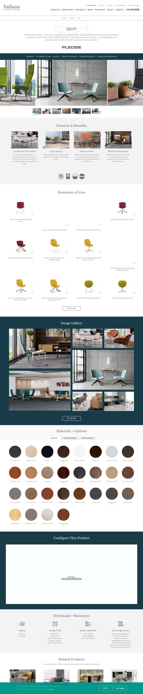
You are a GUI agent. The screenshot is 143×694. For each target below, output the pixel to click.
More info (51, 689)
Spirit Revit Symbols (55, 640)
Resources (100, 10)
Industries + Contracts (74, 10)
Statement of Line (43, 56)
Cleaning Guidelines (88, 636)
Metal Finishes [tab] (87, 438)
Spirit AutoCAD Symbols (55, 638)
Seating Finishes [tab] (70, 438)
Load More (71, 308)
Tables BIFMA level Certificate (121, 643)
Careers (110, 5)
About (110, 10)
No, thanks (120, 688)
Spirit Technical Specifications (121, 634)
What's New (22, 634)
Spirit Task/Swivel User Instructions (120, 645)
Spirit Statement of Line (55, 643)
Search (102, 5)
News (90, 10)
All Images (22, 636)
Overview (30, 56)
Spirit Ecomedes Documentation (121, 647)
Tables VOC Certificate (121, 638)
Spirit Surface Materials (88, 638)
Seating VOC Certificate (121, 636)
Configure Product (87, 56)
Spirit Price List (55, 636)
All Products (92, 5)
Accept (105, 688)
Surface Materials (69, 56)
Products (55, 10)
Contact (119, 10)
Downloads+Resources (107, 56)
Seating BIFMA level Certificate (121, 640)
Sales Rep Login (134, 5)
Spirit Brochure (55, 634)
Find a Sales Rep (121, 5)
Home (64, 18)
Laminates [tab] (54, 438)
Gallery (56, 56)
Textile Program (88, 634)
